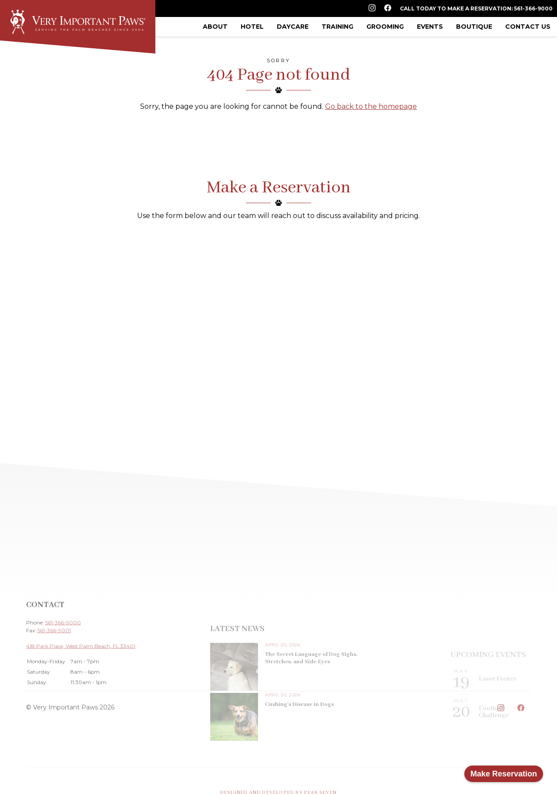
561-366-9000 (63, 655)
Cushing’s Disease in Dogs (299, 737)
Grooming (385, 26)
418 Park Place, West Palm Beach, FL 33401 (80, 679)
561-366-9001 (54, 663)
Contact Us (527, 26)
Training (337, 26)
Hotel (252, 26)
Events (430, 26)
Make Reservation (503, 773)
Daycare (293, 26)
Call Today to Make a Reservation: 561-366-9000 (476, 8)
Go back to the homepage (371, 106)
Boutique (474, 26)
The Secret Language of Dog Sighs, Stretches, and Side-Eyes (311, 690)
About (215, 26)
